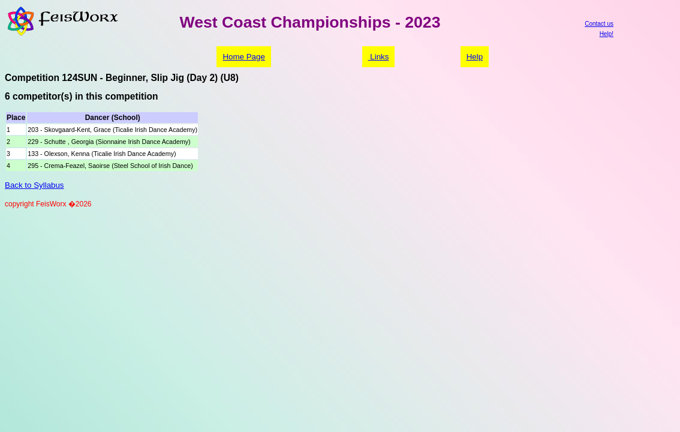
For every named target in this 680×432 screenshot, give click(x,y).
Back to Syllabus (34, 185)
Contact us (599, 23)
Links (378, 56)
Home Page (243, 56)
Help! (606, 34)
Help (475, 56)
